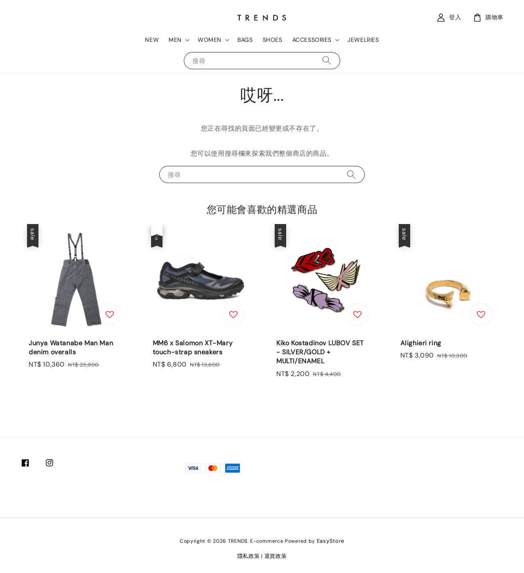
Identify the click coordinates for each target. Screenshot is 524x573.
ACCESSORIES (312, 39)
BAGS (245, 39)
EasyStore (330, 540)
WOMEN (209, 39)
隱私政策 (248, 556)
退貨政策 (275, 556)
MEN (175, 39)
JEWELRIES (363, 39)
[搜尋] (327, 60)
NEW (152, 39)
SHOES (272, 39)
